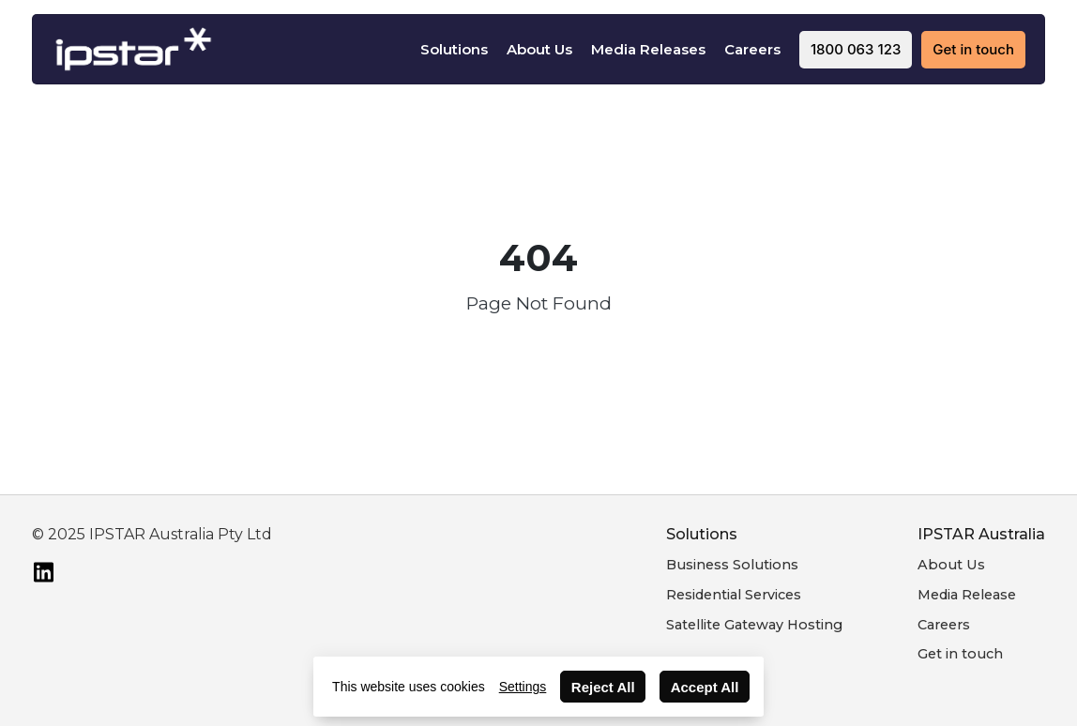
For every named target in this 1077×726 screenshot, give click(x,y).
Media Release (967, 594)
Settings (523, 686)
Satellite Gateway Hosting (754, 624)
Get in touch (960, 653)
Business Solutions (732, 564)
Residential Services (733, 594)
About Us (539, 49)
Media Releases (648, 49)
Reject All (603, 687)
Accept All (705, 687)
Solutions (454, 49)
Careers (752, 49)
